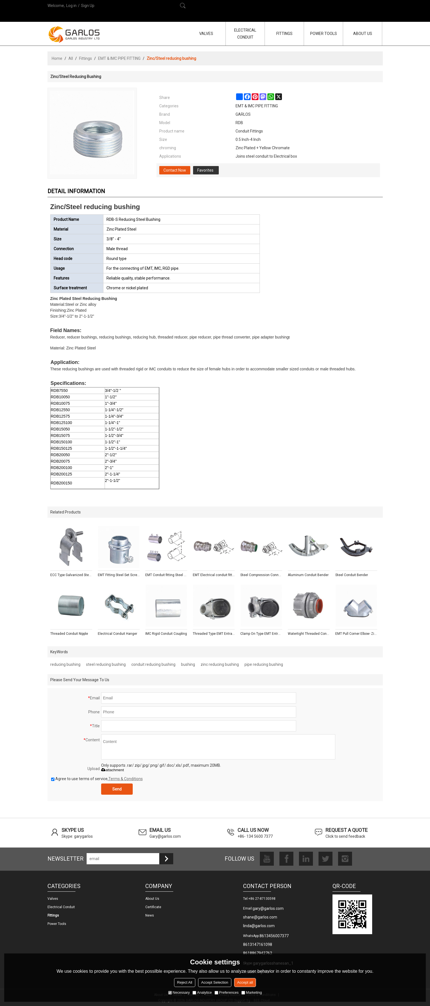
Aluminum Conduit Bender (308, 575)
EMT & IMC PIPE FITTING (119, 58)
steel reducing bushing (106, 664)
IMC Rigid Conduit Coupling (166, 634)
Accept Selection (214, 982)
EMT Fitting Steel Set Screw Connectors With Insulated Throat (119, 575)
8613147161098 (257, 944)
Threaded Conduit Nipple (69, 634)
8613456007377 (274, 936)
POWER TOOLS (323, 33)
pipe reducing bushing (263, 664)
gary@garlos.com (268, 908)
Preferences (227, 992)
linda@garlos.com (259, 926)
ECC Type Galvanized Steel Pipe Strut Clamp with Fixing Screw (71, 575)
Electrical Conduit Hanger (117, 634)
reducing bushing (65, 664)
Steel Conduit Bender (351, 575)
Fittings (85, 58)
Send (117, 789)
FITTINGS (284, 33)
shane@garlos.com (260, 917)
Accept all (245, 982)
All (70, 58)
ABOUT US (362, 33)
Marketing (251, 992)
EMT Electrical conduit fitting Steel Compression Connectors (214, 575)
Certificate (153, 907)
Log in (71, 5)
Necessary (179, 992)
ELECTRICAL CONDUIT (245, 33)
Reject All (184, 982)
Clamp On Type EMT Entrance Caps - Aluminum (261, 634)
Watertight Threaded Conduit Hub (309, 634)
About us (152, 899)
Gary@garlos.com (165, 836)
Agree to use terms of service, (97, 779)
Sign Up (87, 5)
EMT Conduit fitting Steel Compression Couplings (166, 575)
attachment (112, 770)
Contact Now (174, 170)
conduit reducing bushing (153, 664)
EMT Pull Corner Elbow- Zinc (356, 634)
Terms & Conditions (125, 779)
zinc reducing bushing (220, 664)
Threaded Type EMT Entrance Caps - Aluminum (214, 634)
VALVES (206, 33)
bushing (188, 664)
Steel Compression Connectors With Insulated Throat (261, 575)
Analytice (202, 992)
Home (57, 58)
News (149, 915)
